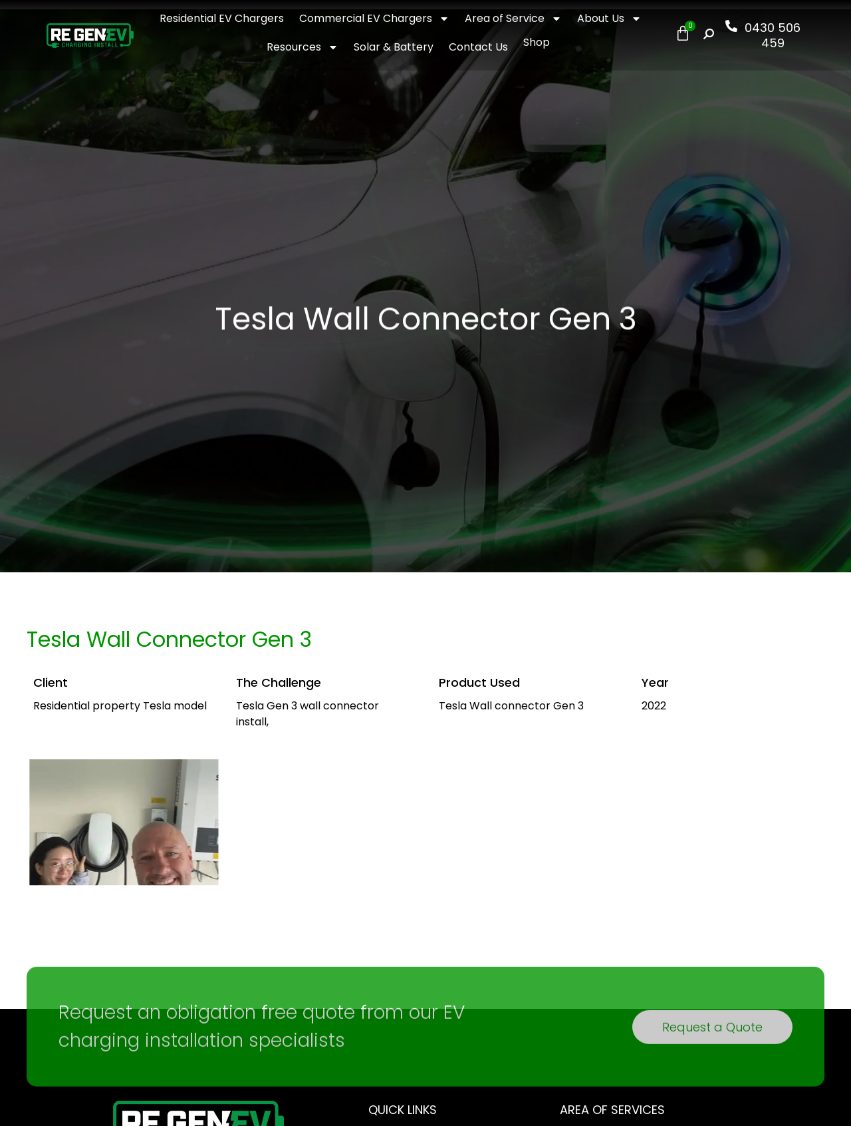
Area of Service (513, 19)
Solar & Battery (393, 47)
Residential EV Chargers (222, 18)
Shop (536, 42)
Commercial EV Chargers (374, 19)
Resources (302, 47)
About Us (609, 19)
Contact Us (478, 47)
